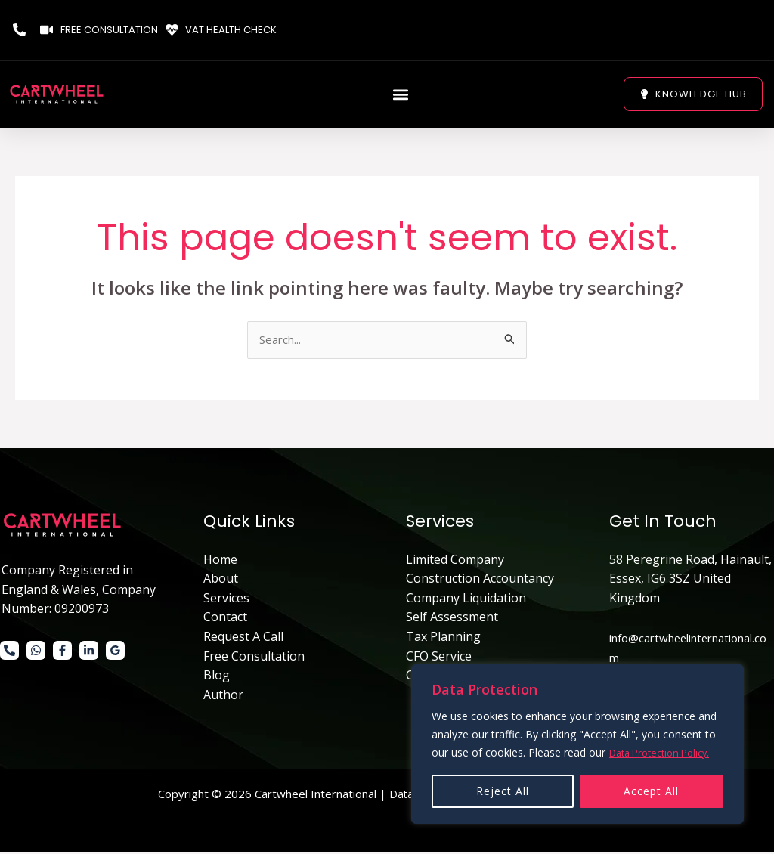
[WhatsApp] (35, 651)
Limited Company (455, 560)
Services (226, 598)
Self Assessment (452, 618)
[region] (577, 744)
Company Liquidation (466, 598)
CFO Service (439, 656)
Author (223, 695)
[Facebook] (62, 651)
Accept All (651, 791)
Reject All (502, 791)
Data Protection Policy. (665, 753)
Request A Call (243, 638)
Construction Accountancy (480, 579)
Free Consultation (254, 656)
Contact (225, 618)
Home (220, 560)
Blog (216, 676)
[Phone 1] (9, 651)
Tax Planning (443, 638)
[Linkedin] (88, 651)
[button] (400, 94)
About (220, 579)
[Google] (115, 651)
